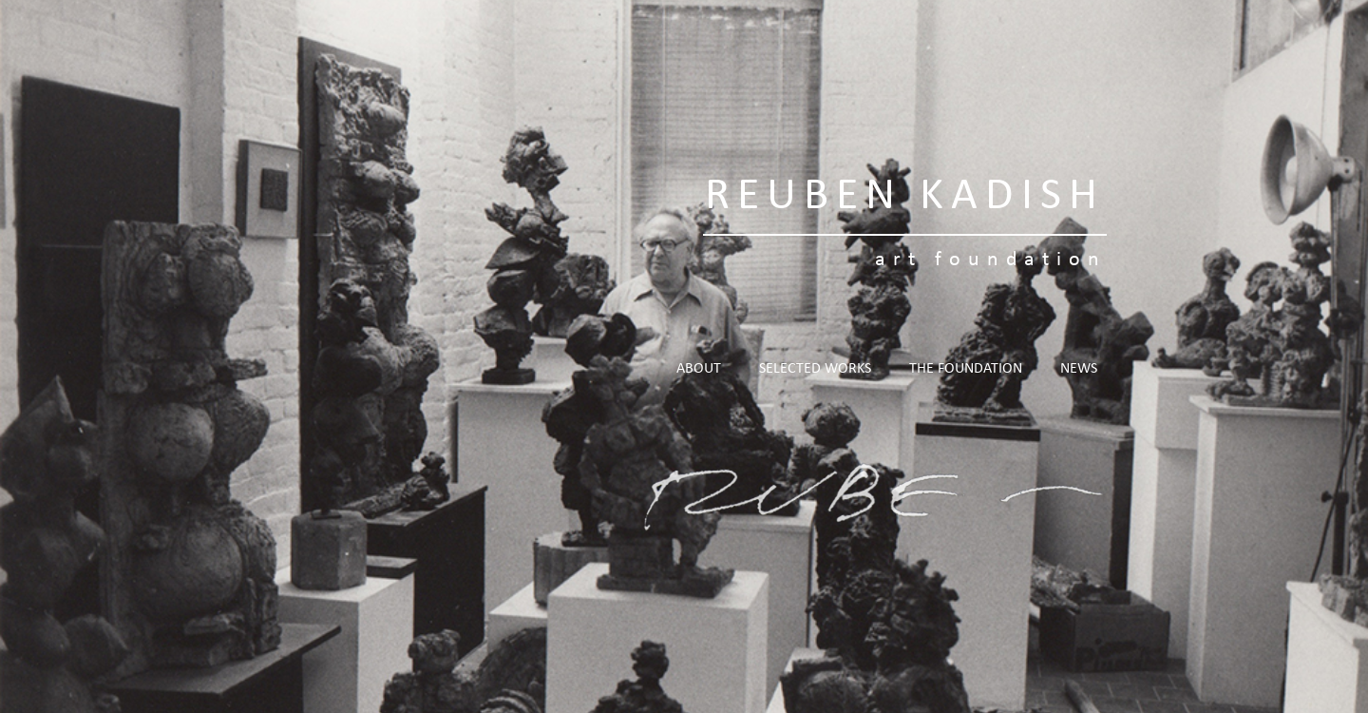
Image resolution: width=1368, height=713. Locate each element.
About (698, 368)
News (1078, 368)
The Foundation (965, 368)
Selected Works (815, 368)
